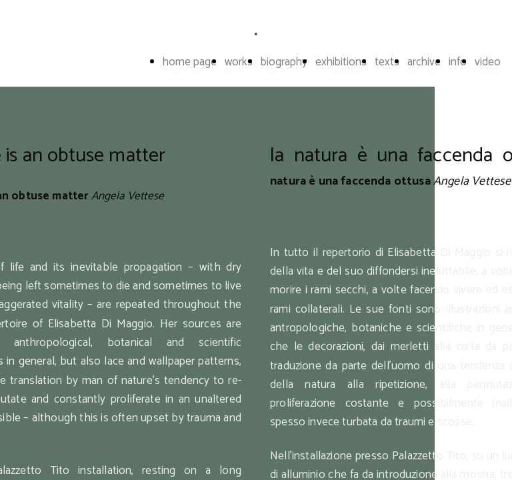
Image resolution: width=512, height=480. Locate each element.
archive (424, 62)
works (239, 62)
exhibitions (341, 62)
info (458, 62)
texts (387, 62)
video (488, 62)
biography (284, 62)
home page (190, 62)
